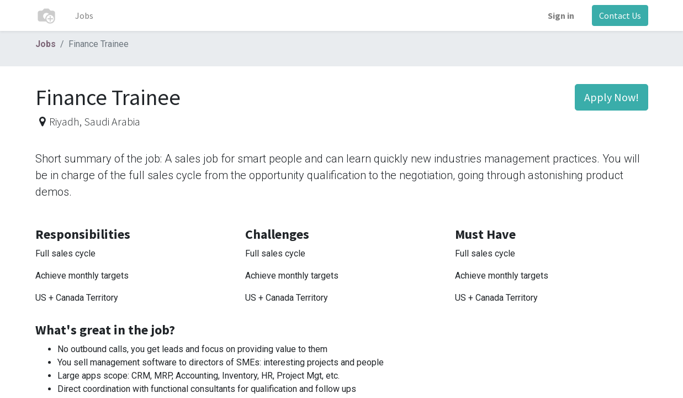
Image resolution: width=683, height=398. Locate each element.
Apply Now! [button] (611, 97)
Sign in (561, 15)
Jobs (45, 44)
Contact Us (620, 15)
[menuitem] (84, 15)
